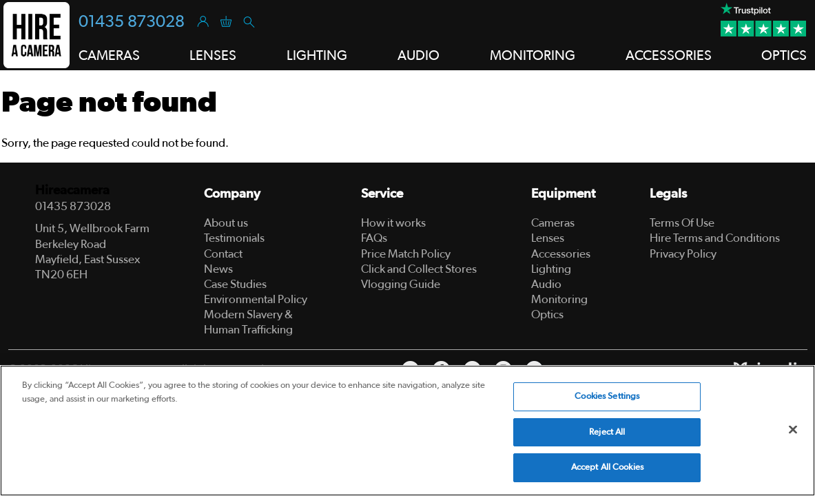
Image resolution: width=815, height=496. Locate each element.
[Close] (793, 430)
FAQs (374, 238)
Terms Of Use (682, 223)
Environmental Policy (255, 299)
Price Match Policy (406, 254)
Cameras (553, 223)
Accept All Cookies (607, 467)
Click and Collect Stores (419, 269)
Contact (223, 254)
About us (226, 223)
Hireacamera (72, 190)
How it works (393, 223)
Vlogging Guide (400, 284)
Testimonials (234, 238)
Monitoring (559, 299)
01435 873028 (132, 22)
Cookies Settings (607, 396)
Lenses (547, 238)
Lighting (551, 269)
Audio (546, 284)
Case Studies (235, 284)
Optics (547, 314)
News (218, 269)
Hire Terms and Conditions (715, 238)
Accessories (560, 254)
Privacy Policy (683, 254)
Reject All (607, 432)
